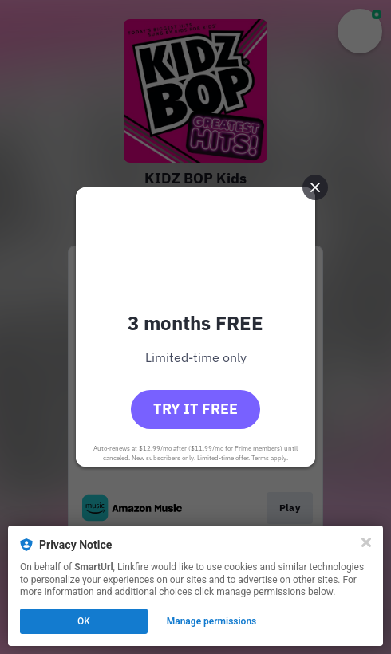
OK (83, 621)
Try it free (195, 409)
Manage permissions (212, 621)
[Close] (366, 542)
